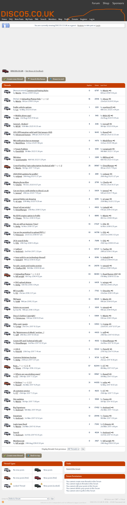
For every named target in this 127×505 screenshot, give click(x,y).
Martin (18, 93)
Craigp (18, 327)
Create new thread (15, 79)
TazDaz (106, 249)
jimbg (18, 226)
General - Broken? (20, 124)
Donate (75, 19)
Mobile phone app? (23, 116)
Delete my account (21, 307)
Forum (96, 3)
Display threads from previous (54, 449)
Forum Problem (21, 149)
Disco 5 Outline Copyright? (24, 316)
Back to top (35, 456)
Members (52, 19)
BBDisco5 (107, 157)
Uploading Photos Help (31, 99)
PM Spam (17, 299)
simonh (106, 266)
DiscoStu (106, 291)
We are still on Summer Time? (25, 224)
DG (17, 293)
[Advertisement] (63, 48)
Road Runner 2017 (110, 274)
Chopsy (19, 218)
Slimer (18, 368)
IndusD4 (19, 260)
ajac (17, 118)
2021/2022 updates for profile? (25, 174)
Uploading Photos (22, 274)
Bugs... (16, 366)
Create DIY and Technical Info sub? (27, 341)
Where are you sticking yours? (27, 374)
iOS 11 (17, 349)
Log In (91, 19)
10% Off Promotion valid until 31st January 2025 (32, 132)
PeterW (19, 352)
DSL (104, 224)
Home (4, 19)
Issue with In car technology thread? (30, 257)
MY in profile (18, 291)
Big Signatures (19, 408)
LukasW (106, 207)
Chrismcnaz (20, 318)
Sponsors (118, 3)
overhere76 (108, 107)
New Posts (19, 19)
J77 (104, 357)
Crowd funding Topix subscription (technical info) (33, 166)
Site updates (18, 399)
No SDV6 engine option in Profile (26, 216)
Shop (106, 3)
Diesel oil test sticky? (22, 207)
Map (60, 19)
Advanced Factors (23, 135)
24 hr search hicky (20, 241)
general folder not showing (24, 199)
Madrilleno (20, 143)
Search (43, 19)
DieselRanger (108, 166)
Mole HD (106, 116)
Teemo (106, 399)
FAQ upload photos (23, 282)
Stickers (18, 382)
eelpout (19, 176)
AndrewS (19, 251)
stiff (17, 335)
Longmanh (107, 149)
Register (83, 19)
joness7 (19, 193)
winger (106, 282)
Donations (17, 416)
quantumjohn (21, 160)
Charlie (19, 185)
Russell (106, 132)
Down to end (58, 79)
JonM (18, 301)
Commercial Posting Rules (37, 91)
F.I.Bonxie (107, 424)
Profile (67, 19)
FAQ (11, 19)
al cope (19, 201)
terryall (106, 124)
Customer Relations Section (24, 357)
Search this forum (38, 79)
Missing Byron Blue (21, 182)
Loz (17, 110)
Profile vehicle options (22, 107)
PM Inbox (17, 157)
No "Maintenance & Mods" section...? (28, 332)
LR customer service (21, 391)
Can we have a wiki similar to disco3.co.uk (31, 191)
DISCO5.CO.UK (17, 71)
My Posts (29, 19)
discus (105, 99)
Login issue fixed (20, 424)
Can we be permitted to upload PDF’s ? (29, 232)
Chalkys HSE (21, 268)
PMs (36, 19)
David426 (20, 151)
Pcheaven (20, 235)
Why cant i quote (20, 324)
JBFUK (18, 126)
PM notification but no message (26, 141)
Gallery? (18, 249)
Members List (18, 441)
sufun (105, 382)
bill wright (20, 276)
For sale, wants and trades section (27, 266)
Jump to (5, 499)
